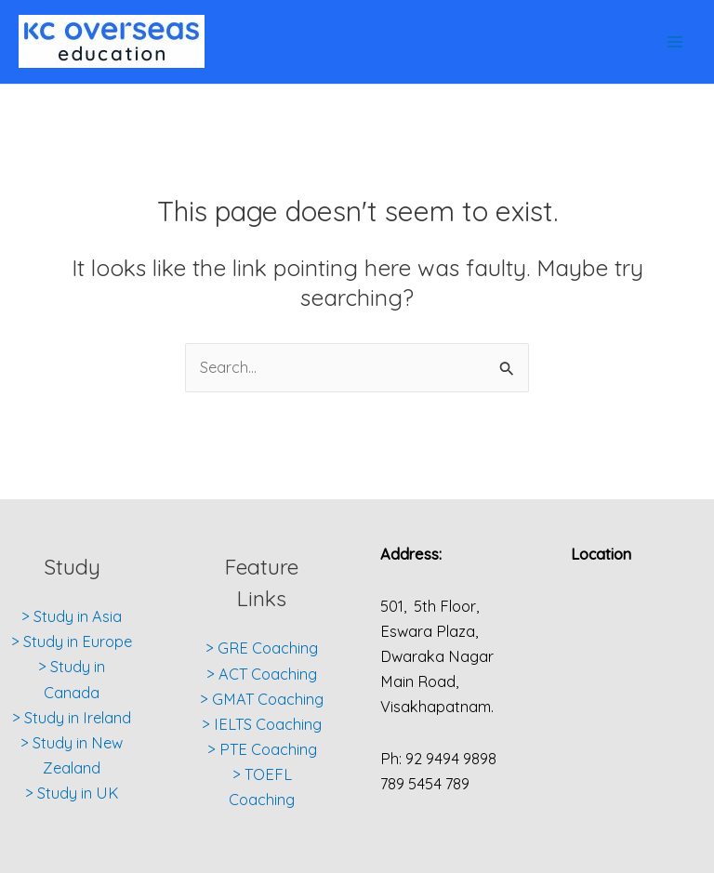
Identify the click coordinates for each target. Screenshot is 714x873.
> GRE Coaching (261, 648)
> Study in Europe (71, 641)
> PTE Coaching (262, 749)
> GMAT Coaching (262, 699)
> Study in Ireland (71, 717)
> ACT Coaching (261, 674)
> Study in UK (72, 793)
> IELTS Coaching (262, 724)
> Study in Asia (71, 616)
